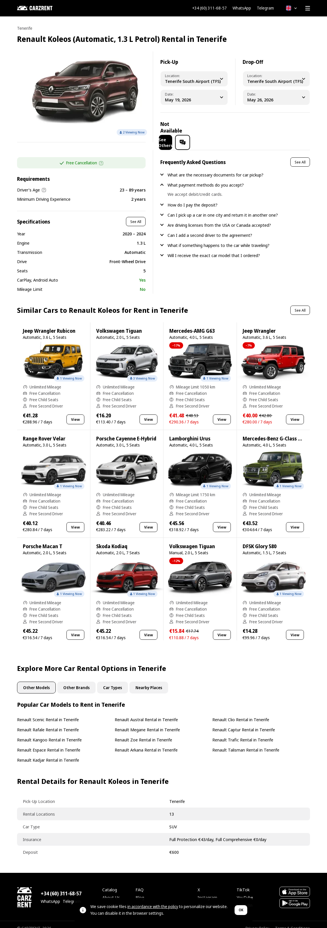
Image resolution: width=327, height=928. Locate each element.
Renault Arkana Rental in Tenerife (146, 742)
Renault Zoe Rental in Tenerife (143, 732)
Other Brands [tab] (76, 680)
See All (135, 214)
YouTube (245, 890)
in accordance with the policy (152, 906)
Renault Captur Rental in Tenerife (243, 722)
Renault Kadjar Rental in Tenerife (48, 752)
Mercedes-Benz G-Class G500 (276, 431)
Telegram (265, 8)
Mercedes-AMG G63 (192, 323)
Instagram (207, 890)
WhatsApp (242, 8)
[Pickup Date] (194, 97)
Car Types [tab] (112, 680)
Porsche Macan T (42, 538)
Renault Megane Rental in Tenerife (147, 722)
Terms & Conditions (292, 920)
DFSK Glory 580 (259, 538)
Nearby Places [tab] (148, 680)
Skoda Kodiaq (111, 538)
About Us (111, 890)
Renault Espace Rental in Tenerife (48, 742)
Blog (139, 890)
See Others (267, 127)
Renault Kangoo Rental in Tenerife (49, 732)
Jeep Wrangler (259, 323)
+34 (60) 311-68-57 (209, 8)
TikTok (243, 882)
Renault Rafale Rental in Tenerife (48, 722)
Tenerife (24, 28)
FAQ (139, 882)
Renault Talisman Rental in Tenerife (245, 742)
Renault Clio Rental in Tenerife (240, 712)
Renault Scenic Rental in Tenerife (48, 712)
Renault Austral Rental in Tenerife (146, 712)
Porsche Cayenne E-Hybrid (126, 431)
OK (241, 909)
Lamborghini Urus (189, 431)
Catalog (109, 882)
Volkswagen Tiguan (119, 323)
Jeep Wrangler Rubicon (49, 323)
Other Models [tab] (36, 680)
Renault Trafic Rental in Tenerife (242, 732)
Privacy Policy (257, 920)
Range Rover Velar (44, 431)
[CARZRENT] (46, 8)
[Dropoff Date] (276, 97)
